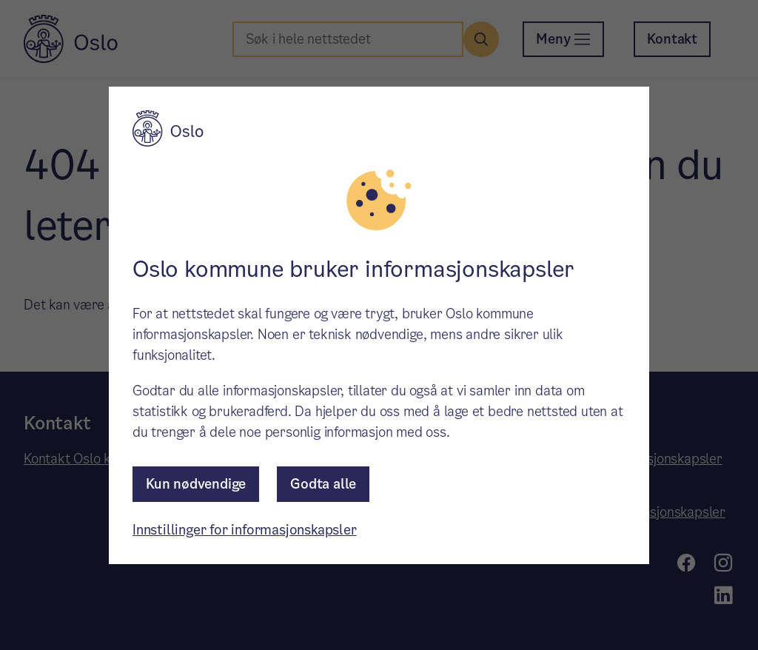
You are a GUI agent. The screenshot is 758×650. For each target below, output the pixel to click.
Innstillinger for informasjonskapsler (245, 529)
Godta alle (323, 484)
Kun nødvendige (196, 484)
